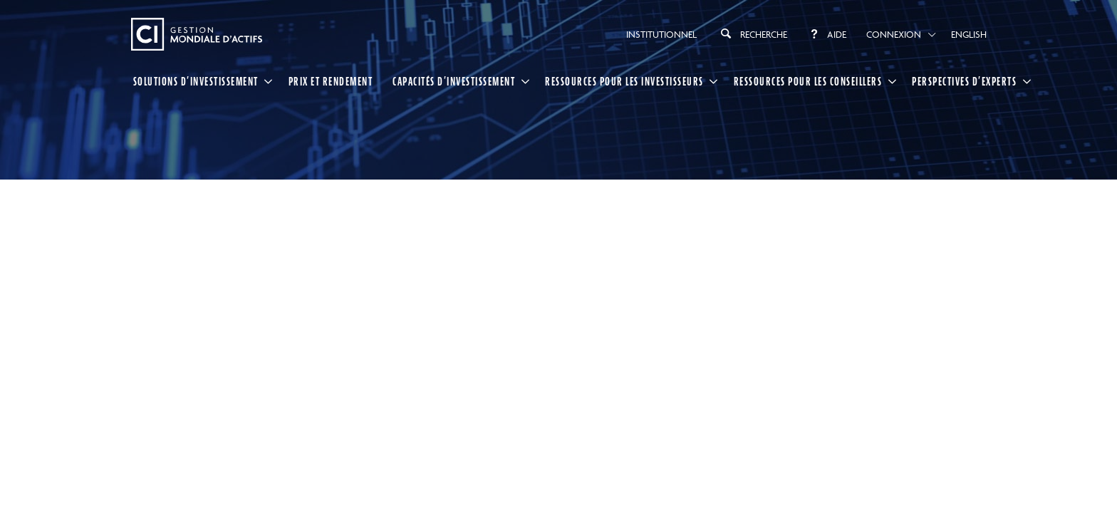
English (969, 34)
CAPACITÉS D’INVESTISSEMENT (454, 81)
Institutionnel (661, 34)
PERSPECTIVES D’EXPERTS (964, 81)
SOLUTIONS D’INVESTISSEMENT (196, 81)
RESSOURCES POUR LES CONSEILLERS (808, 81)
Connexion (893, 34)
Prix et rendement (331, 81)
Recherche (752, 33)
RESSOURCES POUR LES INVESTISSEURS (624, 81)
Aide (826, 34)
